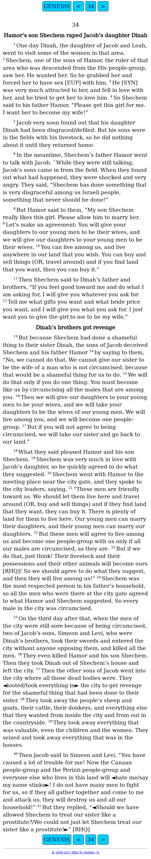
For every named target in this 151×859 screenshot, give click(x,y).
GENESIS (57, 6)
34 (90, 6)
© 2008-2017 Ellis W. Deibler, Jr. (75, 852)
